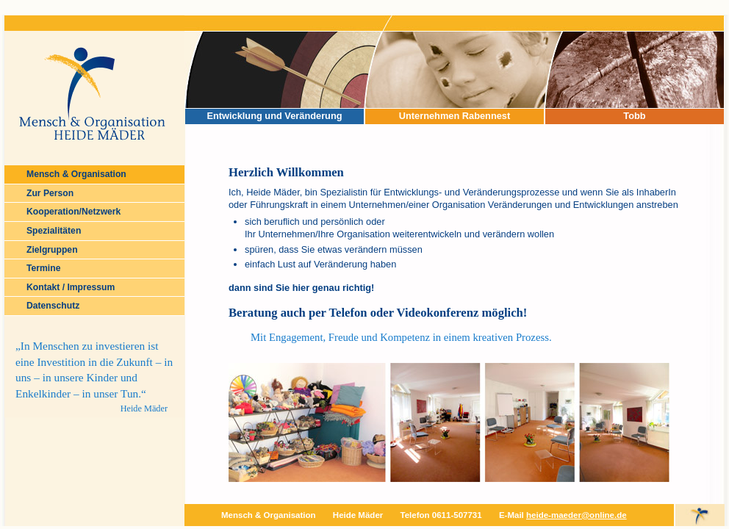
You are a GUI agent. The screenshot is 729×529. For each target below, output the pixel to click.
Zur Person (49, 193)
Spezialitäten (53, 231)
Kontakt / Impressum (70, 287)
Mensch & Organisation (76, 174)
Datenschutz (52, 306)
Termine (43, 268)
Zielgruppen (52, 250)
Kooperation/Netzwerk (73, 211)
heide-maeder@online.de (576, 515)
